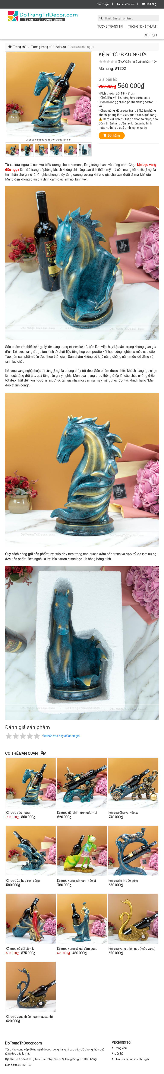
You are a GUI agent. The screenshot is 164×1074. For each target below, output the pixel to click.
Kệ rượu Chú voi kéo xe (123, 812)
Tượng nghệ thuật (142, 26)
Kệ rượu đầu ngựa (18, 812)
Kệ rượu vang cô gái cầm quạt (77, 948)
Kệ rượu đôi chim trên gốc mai (77, 812)
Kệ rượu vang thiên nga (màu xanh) (29, 1016)
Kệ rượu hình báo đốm (123, 880)
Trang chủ (17, 47)
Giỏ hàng (149, 4)
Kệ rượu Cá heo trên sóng (23, 880)
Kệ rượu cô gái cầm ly (20, 948)
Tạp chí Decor (125, 4)
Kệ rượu (151, 35)
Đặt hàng (112, 135)
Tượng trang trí (110, 26)
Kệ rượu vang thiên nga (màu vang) (131, 948)
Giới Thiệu (103, 4)
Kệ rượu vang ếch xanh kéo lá (76, 880)
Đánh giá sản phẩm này (139, 61)
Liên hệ (118, 1053)
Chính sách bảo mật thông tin (132, 1059)
